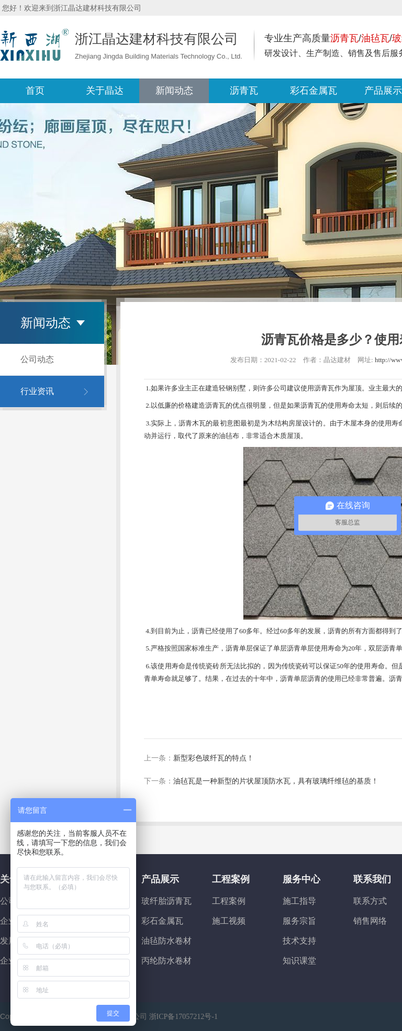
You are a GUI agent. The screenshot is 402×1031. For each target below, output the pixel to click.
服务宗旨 (299, 920)
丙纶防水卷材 (166, 960)
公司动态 (37, 359)
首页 (35, 90)
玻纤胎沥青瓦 (166, 900)
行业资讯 (37, 391)
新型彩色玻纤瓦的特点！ (213, 758)
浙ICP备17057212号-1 (183, 1017)
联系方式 (370, 900)
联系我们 (372, 879)
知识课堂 (299, 960)
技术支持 (299, 940)
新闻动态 (174, 90)
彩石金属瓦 (162, 920)
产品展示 (160, 879)
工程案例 (231, 879)
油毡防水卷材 (166, 940)
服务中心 (301, 879)
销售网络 (370, 920)
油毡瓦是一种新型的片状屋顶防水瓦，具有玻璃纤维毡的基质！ (275, 781)
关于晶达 (105, 90)
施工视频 (228, 920)
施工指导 (299, 900)
